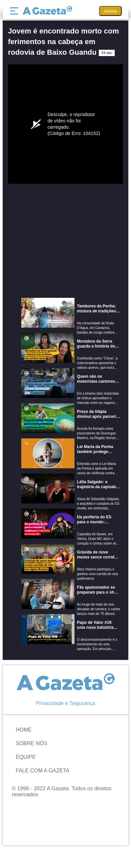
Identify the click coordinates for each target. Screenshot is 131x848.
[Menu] (15, 11)
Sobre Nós (31, 743)
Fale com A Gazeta (42, 770)
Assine (110, 11)
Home (24, 730)
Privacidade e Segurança (65, 703)
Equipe (26, 757)
